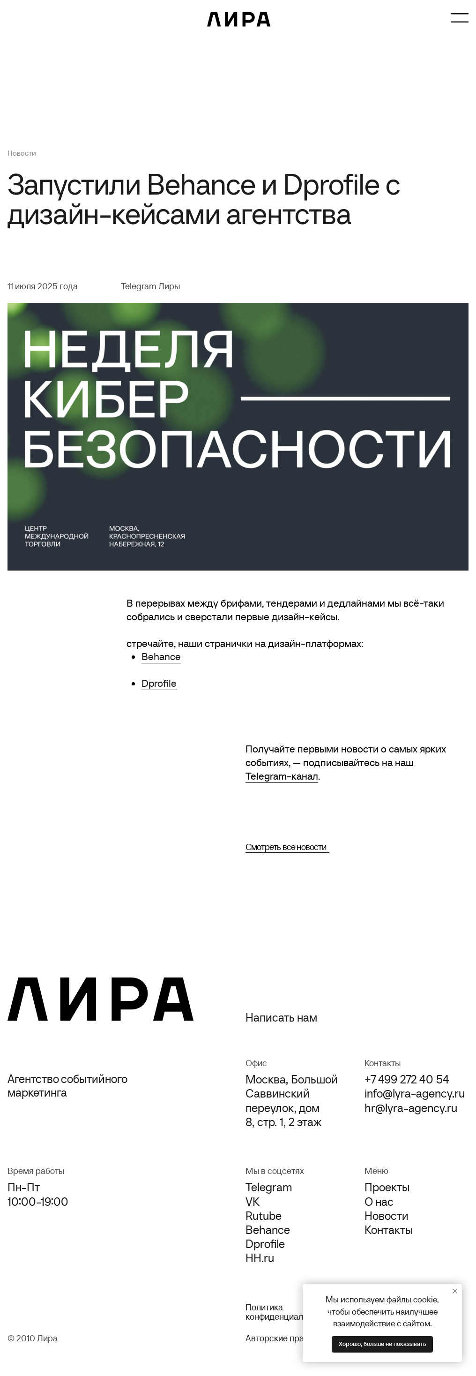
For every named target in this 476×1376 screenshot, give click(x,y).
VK (252, 1201)
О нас (379, 1201)
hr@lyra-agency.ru (410, 1107)
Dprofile (159, 683)
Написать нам (281, 1017)
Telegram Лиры (150, 286)
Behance (161, 656)
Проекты (386, 1187)
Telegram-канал (281, 775)
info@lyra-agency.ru (414, 1093)
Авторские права (279, 1338)
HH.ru (259, 1257)
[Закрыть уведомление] (455, 1291)
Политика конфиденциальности (287, 1312)
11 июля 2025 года (42, 286)
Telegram (268, 1187)
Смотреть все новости (285, 846)
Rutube (263, 1215)
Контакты (388, 1229)
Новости (21, 153)
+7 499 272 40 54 (406, 1079)
